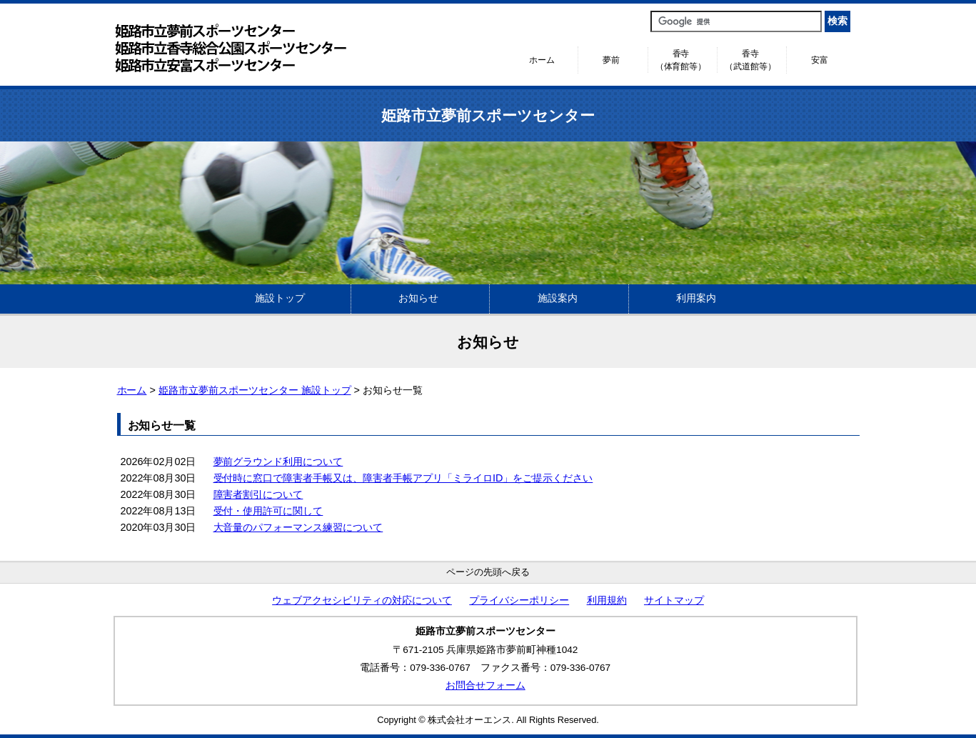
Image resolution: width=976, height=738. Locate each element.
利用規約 (607, 600)
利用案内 (696, 298)
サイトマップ (674, 600)
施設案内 (558, 298)
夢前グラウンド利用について (278, 461)
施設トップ (280, 298)
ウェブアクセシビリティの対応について (362, 600)
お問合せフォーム (485, 685)
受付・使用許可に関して (268, 511)
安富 (819, 60)
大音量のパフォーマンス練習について (298, 527)
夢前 (611, 60)
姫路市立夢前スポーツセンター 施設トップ (255, 390)
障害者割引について (258, 494)
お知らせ (418, 298)
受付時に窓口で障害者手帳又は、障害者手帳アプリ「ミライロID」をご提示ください (403, 478)
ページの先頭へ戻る (488, 572)
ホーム (542, 60)
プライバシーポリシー (519, 600)
